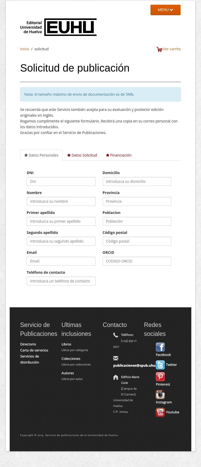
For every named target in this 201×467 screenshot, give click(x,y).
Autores (68, 373)
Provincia (111, 192)
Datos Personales (41, 155)
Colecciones (71, 358)
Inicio (24, 48)
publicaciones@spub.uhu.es (136, 365)
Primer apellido (41, 212)
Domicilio (111, 172)
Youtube (167, 412)
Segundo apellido (42, 232)
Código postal (115, 232)
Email (32, 252)
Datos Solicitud (82, 155)
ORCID (108, 252)
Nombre (34, 192)
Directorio (28, 344)
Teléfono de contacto (46, 272)
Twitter (166, 364)
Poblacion (111, 212)
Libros (66, 344)
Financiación (119, 155)
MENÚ (165, 10)
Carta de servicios (34, 350)
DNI (30, 172)
